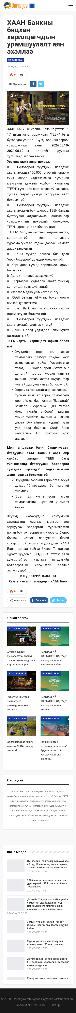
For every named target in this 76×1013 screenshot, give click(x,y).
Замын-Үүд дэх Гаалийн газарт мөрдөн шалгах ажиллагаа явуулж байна (47, 925)
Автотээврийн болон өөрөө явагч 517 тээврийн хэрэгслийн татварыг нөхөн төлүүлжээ (48, 962)
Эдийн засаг (15, 60)
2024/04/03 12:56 (17, 629)
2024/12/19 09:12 (17, 673)
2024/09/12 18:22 (17, 718)
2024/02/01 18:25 (50, 629)
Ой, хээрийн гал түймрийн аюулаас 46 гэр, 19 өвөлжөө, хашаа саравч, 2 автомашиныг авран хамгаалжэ (48, 864)
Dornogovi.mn (22, 999)
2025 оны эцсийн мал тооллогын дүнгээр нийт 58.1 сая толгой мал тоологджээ (47, 883)
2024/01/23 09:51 (50, 673)
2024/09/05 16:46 (50, 718)
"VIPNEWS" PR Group (46, 1005)
